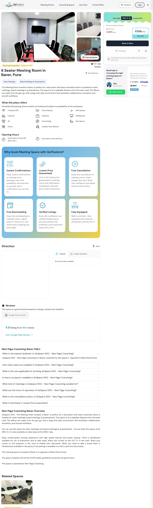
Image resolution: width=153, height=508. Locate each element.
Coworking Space (66, 5)
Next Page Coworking (11, 65)
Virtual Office (98, 5)
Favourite (120, 51)
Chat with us (115, 92)
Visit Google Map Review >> (19, 334)
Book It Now (127, 43)
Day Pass (83, 5)
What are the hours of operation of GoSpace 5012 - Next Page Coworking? (39, 390)
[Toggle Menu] (147, 5)
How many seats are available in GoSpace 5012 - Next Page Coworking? (38, 364)
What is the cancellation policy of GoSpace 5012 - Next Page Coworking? (38, 396)
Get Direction (92, 73)
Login (139, 5)
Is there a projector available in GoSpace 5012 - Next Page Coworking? (37, 377)
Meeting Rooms (47, 5)
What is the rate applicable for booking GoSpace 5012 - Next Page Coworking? (41, 371)
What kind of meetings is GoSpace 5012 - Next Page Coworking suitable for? (40, 383)
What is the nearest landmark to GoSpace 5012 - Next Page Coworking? (38, 353)
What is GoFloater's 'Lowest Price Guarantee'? (25, 403)
